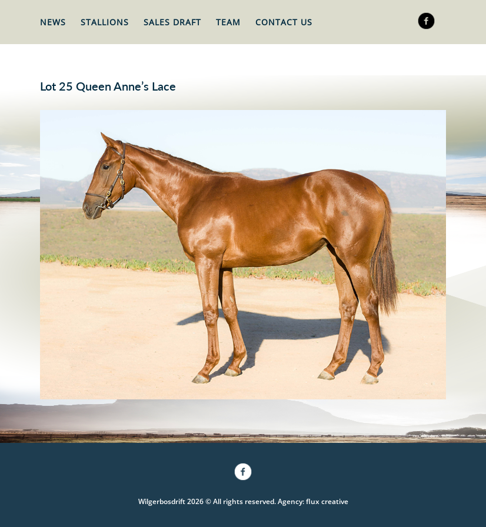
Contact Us (283, 22)
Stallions (105, 22)
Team (228, 22)
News (53, 22)
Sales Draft (172, 22)
